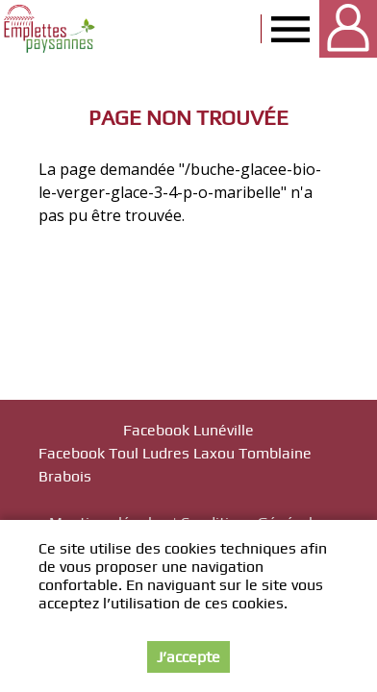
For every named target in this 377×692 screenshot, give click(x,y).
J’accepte (188, 658)
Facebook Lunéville (188, 430)
